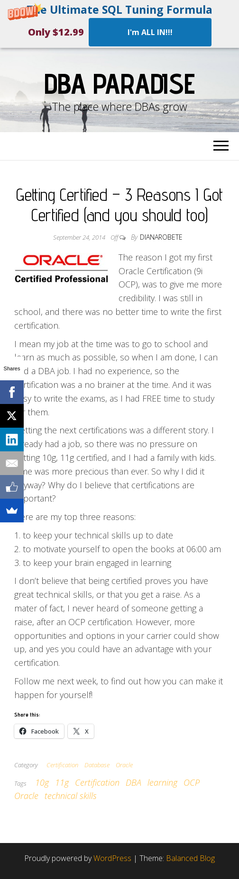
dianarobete (161, 237)
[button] (119, 24)
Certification (62, 765)
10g (42, 782)
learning (162, 782)
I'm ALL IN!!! (150, 32)
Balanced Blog (190, 858)
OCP (192, 782)
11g (62, 782)
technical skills (71, 795)
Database (97, 765)
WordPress (112, 858)
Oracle (124, 765)
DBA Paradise (119, 83)
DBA (133, 782)
